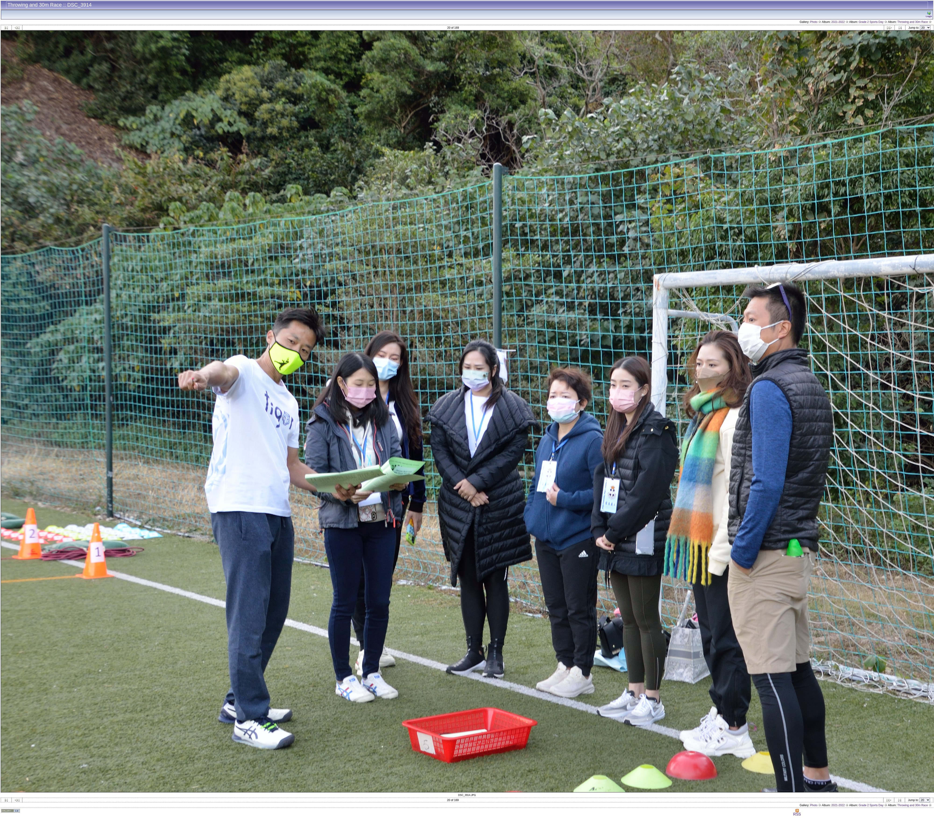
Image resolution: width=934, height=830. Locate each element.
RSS (797, 812)
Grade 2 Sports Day (873, 22)
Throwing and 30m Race (914, 22)
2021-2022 (840, 22)
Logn (929, 14)
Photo (815, 22)
